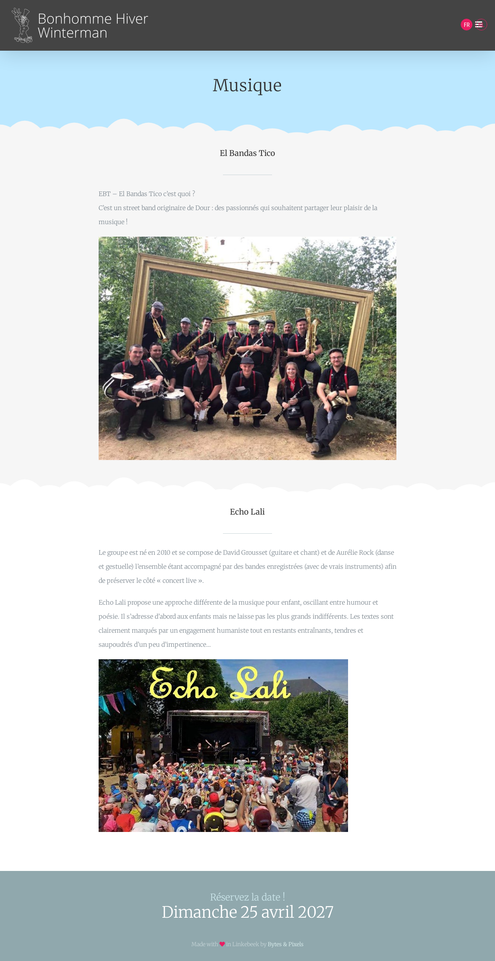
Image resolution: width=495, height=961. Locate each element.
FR (467, 24)
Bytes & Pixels (286, 944)
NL (481, 24)
